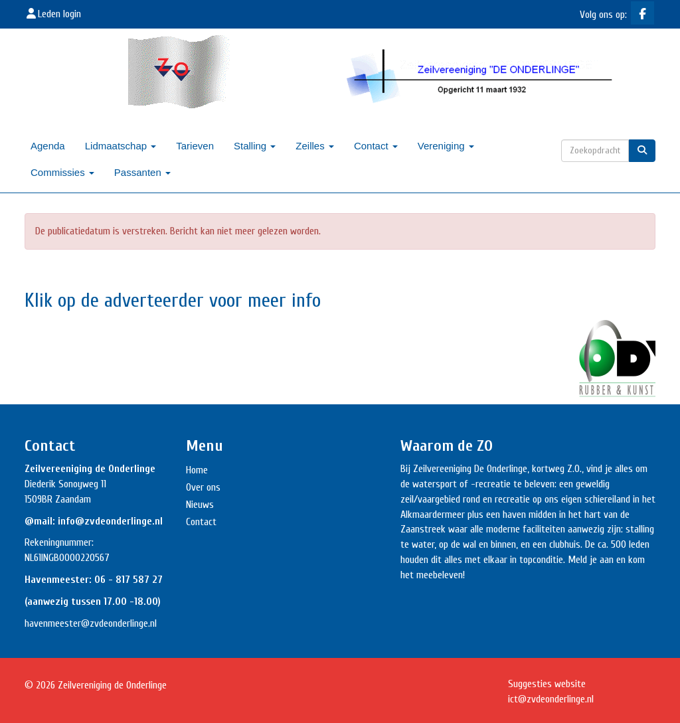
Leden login (53, 14)
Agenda (48, 145)
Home (197, 470)
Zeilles (315, 145)
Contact (376, 145)
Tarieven (195, 145)
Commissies (62, 172)
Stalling (255, 145)
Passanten (142, 172)
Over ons (203, 487)
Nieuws (200, 505)
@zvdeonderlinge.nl (119, 623)
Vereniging (446, 145)
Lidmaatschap (121, 145)
